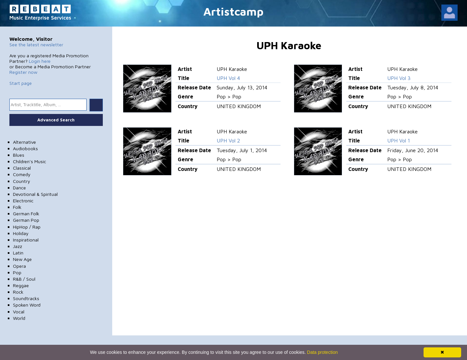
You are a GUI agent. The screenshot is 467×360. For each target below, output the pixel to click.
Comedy (21, 174)
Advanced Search (56, 119)
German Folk (26, 213)
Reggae (21, 285)
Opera (19, 266)
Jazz (17, 246)
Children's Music (29, 161)
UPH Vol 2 (228, 140)
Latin (18, 252)
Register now (23, 72)
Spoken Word (27, 305)
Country (21, 181)
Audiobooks (25, 148)
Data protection (322, 352)
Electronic (23, 200)
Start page (20, 83)
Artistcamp (233, 11)
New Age (22, 259)
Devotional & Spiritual (35, 194)
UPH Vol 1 (398, 140)
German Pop (26, 220)
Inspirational (26, 239)
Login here (40, 61)
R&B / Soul (24, 279)
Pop (17, 272)
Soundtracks (26, 298)
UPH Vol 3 (399, 78)
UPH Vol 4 (228, 78)
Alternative (24, 142)
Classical (22, 168)
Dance (19, 187)
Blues (18, 155)
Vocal (18, 311)
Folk (17, 207)
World (19, 318)
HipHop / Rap (27, 227)
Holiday (21, 233)
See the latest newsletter (36, 44)
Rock (18, 292)
